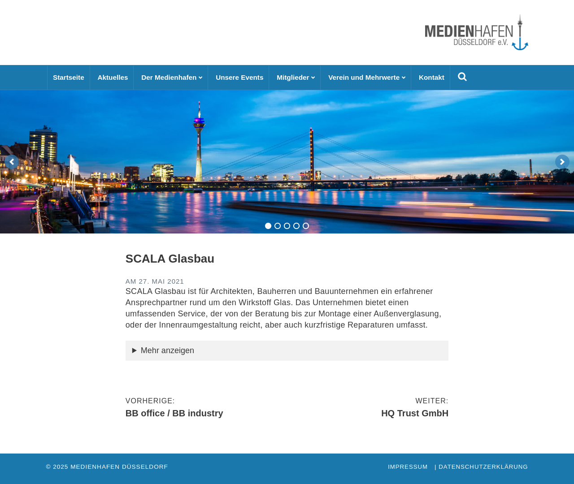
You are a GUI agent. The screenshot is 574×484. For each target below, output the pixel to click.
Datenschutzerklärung (483, 466)
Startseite (68, 77)
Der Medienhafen (168, 77)
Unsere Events (239, 77)
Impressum (408, 466)
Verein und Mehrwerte (364, 77)
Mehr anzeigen (167, 350)
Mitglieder (293, 77)
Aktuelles (112, 77)
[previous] (11, 162)
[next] (562, 162)
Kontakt (431, 77)
